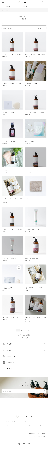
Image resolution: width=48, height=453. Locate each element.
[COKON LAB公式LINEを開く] (28, 444)
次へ (29, 330)
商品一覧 (8, 10)
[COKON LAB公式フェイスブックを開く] (24, 444)
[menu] (3, 2)
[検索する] (44, 391)
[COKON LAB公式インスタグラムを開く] (19, 444)
